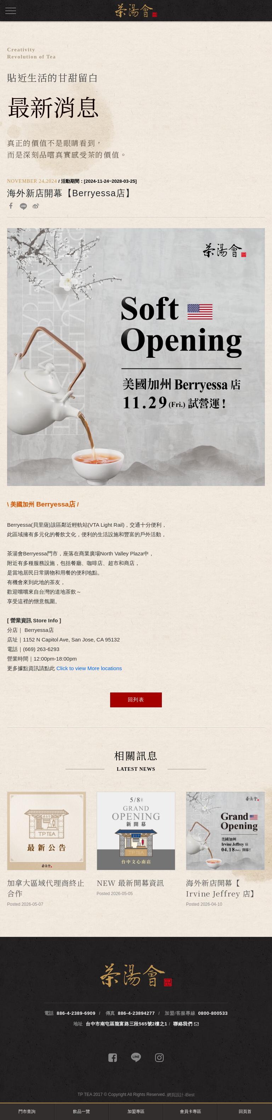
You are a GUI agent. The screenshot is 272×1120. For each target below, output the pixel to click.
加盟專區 (136, 1111)
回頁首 (245, 1111)
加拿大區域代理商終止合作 (45, 888)
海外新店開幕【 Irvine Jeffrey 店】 (222, 888)
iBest (189, 1094)
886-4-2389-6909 (76, 1013)
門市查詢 (26, 1111)
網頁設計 (175, 1094)
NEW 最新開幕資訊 (130, 882)
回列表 (136, 699)
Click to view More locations (89, 668)
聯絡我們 (186, 1023)
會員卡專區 (190, 1111)
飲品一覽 (81, 1111)
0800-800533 (213, 1013)
